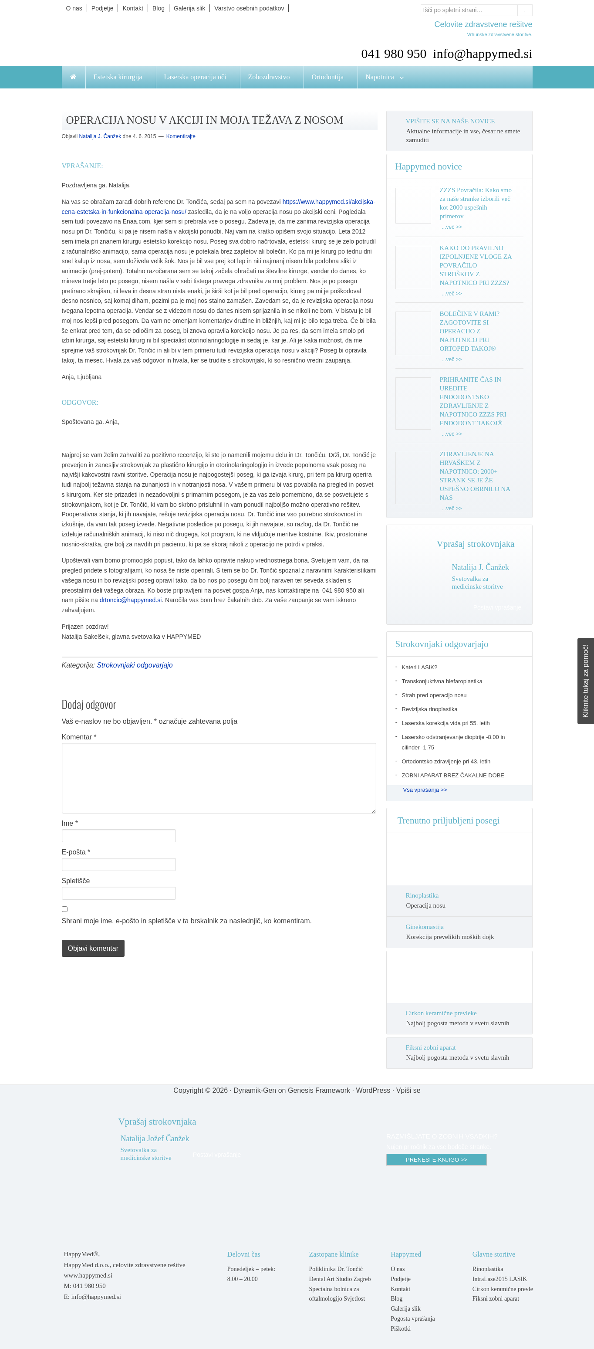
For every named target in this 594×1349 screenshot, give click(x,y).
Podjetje (401, 1279)
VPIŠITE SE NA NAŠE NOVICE (450, 121)
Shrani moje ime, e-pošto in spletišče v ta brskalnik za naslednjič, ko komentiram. (187, 921)
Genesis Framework (319, 1090)
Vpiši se (408, 1090)
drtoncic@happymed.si (131, 600)
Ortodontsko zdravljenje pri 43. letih (446, 761)
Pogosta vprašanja (413, 1318)
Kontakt (400, 1289)
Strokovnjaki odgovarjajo (134, 665)
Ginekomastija (425, 926)
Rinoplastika (422, 895)
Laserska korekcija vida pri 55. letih (446, 723)
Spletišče (76, 881)
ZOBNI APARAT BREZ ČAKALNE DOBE (453, 775)
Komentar (79, 737)
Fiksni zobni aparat (431, 1047)
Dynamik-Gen (254, 1090)
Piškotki (401, 1328)
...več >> (452, 227)
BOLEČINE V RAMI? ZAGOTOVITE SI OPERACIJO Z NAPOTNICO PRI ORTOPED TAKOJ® (470, 331)
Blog (396, 1298)
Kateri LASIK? (420, 667)
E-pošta (76, 852)
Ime (70, 823)
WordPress (373, 1090)
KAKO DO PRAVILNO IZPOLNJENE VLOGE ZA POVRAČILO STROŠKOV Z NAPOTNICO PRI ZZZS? (476, 265)
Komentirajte (181, 136)
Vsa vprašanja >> (425, 789)
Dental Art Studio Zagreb (340, 1279)
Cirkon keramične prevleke (441, 1013)
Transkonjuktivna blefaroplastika (442, 681)
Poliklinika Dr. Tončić (336, 1269)
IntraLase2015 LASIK (499, 1279)
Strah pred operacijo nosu (434, 695)
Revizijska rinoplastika (430, 709)
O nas (398, 1269)
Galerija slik (406, 1308)
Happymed (149, 40)
